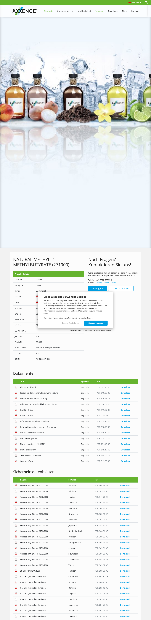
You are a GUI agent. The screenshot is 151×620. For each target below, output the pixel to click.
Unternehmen (63, 11)
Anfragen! (97, 288)
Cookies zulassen (95, 323)
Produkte (99, 11)
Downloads (112, 11)
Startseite (48, 11)
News (124, 11)
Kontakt (135, 11)
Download (125, 387)
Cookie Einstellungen (71, 323)
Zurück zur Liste (121, 288)
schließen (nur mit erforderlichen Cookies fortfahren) (91, 330)
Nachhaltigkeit (84, 11)
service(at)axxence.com (105, 282)
